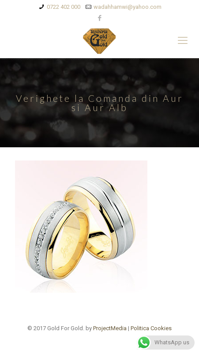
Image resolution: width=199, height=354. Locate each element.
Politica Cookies (151, 328)
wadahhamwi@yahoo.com (127, 7)
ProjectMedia (110, 328)
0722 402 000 (63, 7)
